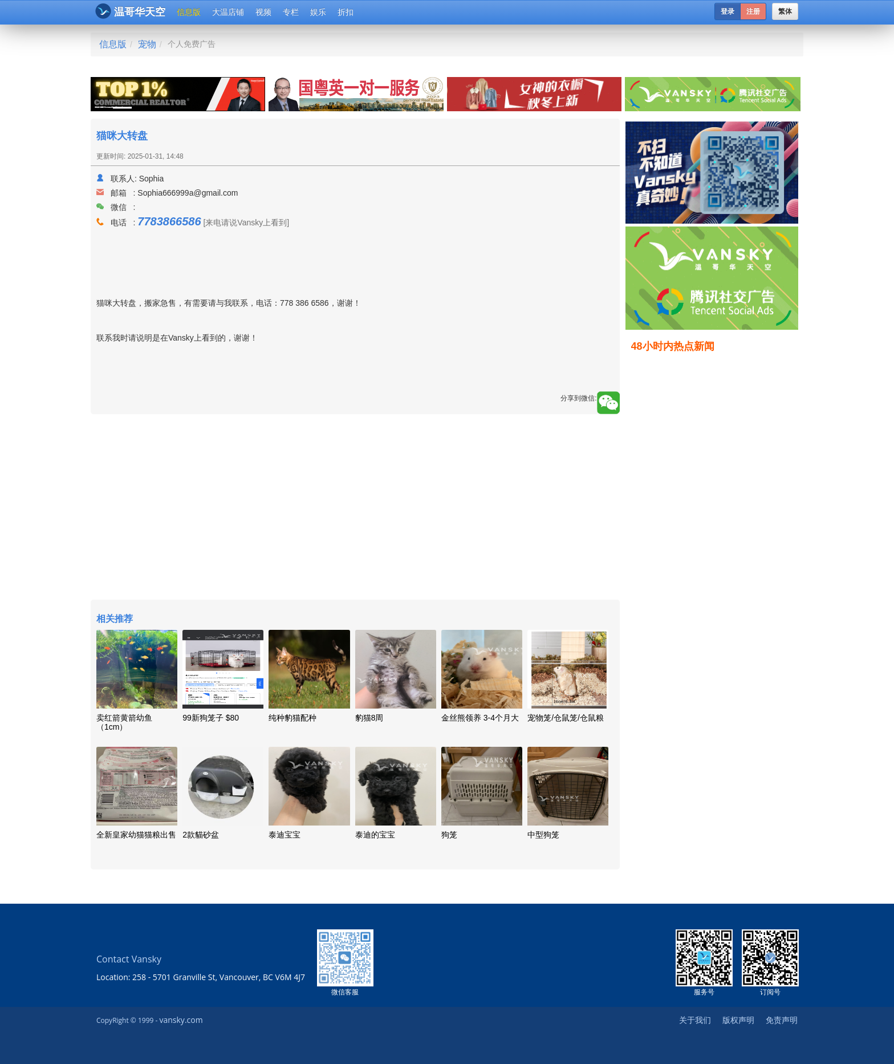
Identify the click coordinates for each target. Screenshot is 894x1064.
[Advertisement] (355, 508)
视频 (263, 12)
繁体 (785, 11)
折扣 (345, 12)
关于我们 (695, 1019)
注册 (753, 11)
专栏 (291, 12)
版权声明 (738, 1019)
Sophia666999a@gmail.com (187, 192)
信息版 (189, 12)
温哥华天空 (130, 11)
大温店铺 (228, 12)
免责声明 (782, 1019)
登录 (727, 11)
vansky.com (180, 1019)
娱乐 (318, 12)
